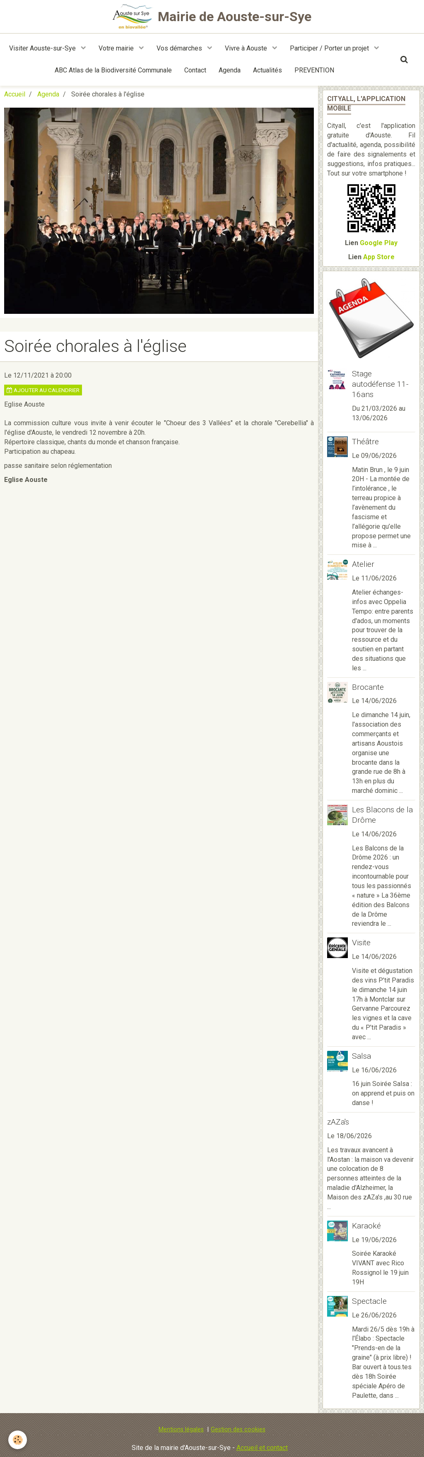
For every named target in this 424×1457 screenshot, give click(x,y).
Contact (195, 70)
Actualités (267, 70)
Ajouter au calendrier (43, 390)
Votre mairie (117, 48)
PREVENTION (314, 70)
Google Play (379, 243)
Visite (361, 942)
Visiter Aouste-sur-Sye (43, 48)
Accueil (14, 94)
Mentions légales (181, 1429)
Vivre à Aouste (247, 48)
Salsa (361, 1056)
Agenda (230, 70)
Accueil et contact (262, 1448)
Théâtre (365, 441)
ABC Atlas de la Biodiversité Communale (113, 70)
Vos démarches (180, 48)
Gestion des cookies (238, 1429)
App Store (379, 257)
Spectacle (369, 1301)
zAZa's (338, 1122)
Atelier (363, 564)
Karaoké (366, 1226)
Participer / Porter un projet (330, 48)
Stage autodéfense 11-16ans (380, 384)
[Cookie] (17, 1440)
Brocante (368, 686)
